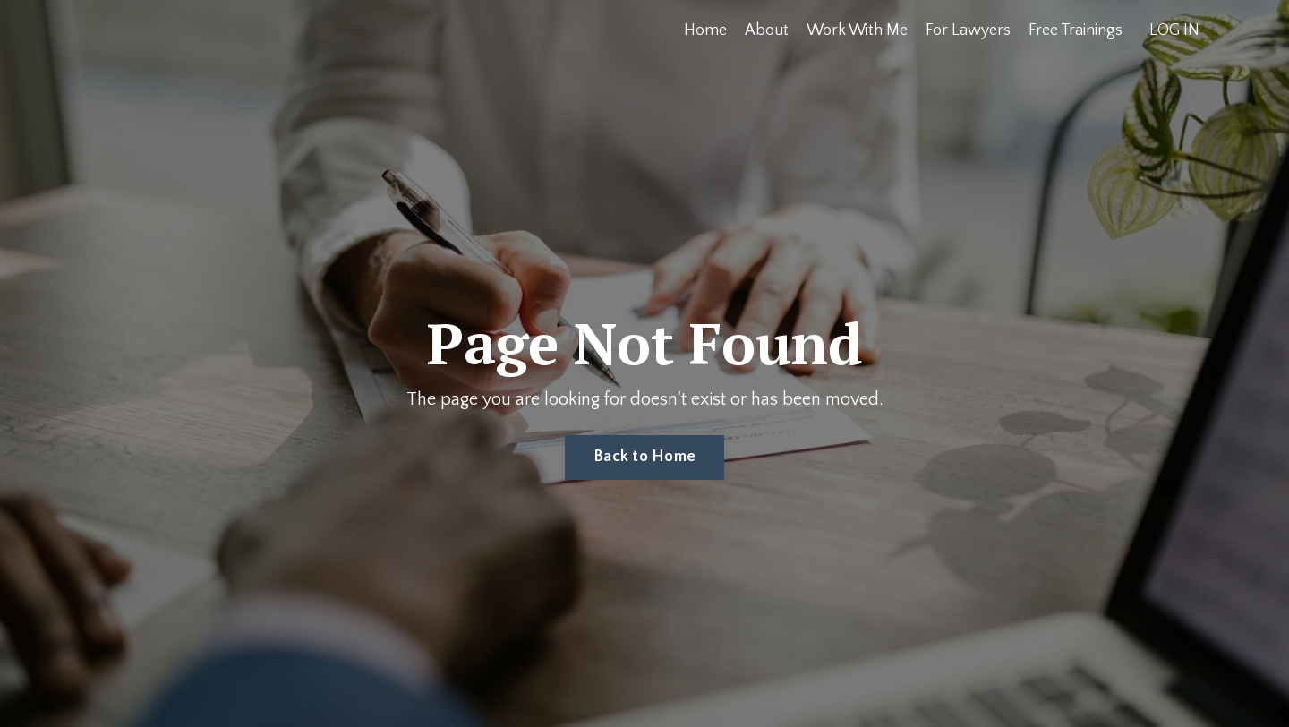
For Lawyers (968, 30)
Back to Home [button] (644, 457)
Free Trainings (1076, 30)
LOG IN (1174, 30)
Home (705, 30)
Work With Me (857, 30)
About (767, 30)
